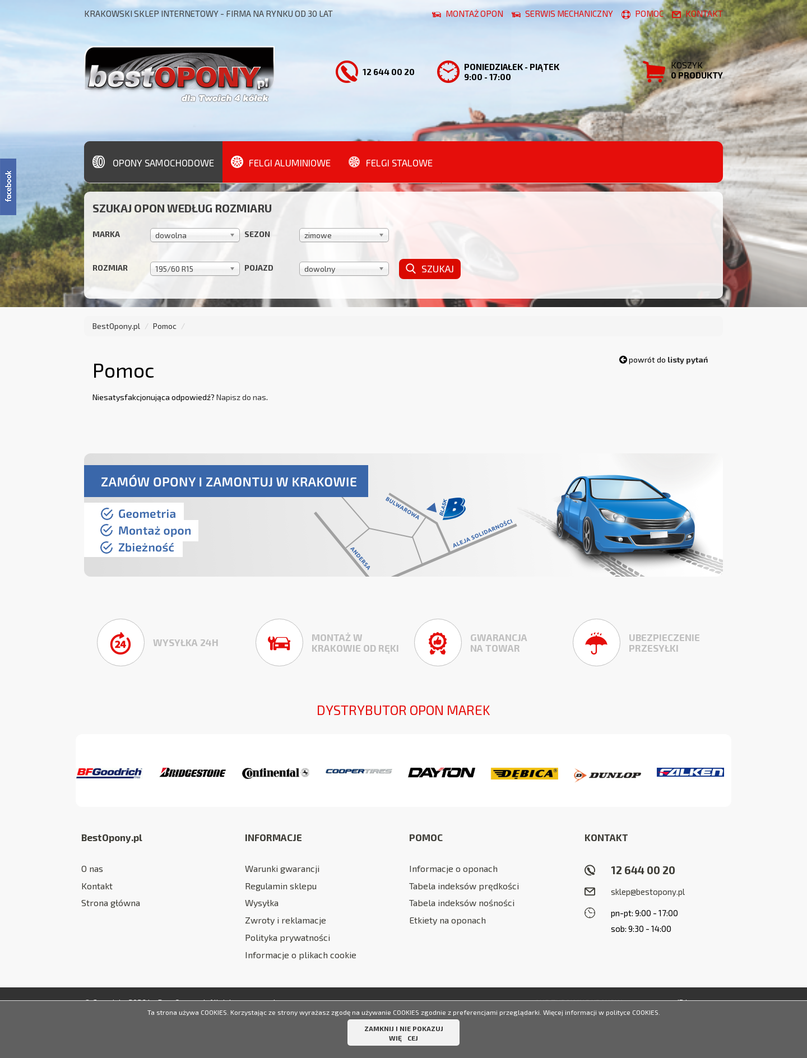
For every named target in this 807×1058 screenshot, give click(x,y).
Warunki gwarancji (282, 868)
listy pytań (687, 359)
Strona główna (110, 902)
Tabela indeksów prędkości (464, 885)
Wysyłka (262, 902)
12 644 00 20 (643, 870)
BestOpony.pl (116, 326)
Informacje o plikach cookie (300, 954)
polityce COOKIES (632, 1012)
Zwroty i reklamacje (285, 920)
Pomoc (165, 326)
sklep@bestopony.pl (648, 892)
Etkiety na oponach (447, 920)
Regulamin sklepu (281, 885)
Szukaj (430, 268)
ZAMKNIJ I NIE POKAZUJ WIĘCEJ (403, 1033)
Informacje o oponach (453, 868)
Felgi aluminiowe (281, 161)
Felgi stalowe (390, 161)
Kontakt (97, 885)
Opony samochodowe (153, 161)
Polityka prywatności (287, 937)
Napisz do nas (241, 397)
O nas (92, 868)
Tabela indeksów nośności (461, 902)
